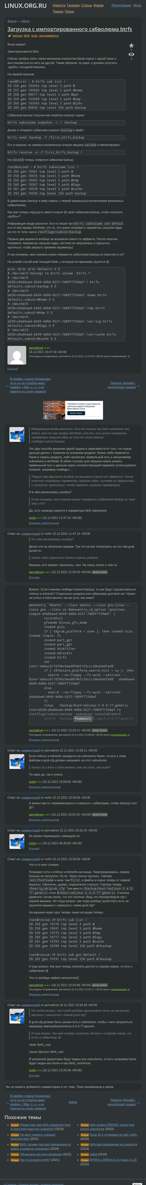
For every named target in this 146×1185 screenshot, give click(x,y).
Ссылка (12, 368)
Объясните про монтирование (41, 1154)
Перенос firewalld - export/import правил (122, 385)
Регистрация (121, 5)
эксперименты (49, 35)
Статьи (86, 5)
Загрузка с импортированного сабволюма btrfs (69, 28)
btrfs (27, 35)
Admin (25, 21)
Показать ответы (39, 787)
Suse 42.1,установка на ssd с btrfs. (114, 1134)
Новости (59, 5)
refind (93, 1154)
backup (17, 35)
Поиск (69, 11)
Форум (98, 5)
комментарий (30, 533)
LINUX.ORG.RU (25, 5)
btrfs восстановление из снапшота (113, 1144)
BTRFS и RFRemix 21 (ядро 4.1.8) (113, 1160)
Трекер (58, 11)
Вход (137, 5)
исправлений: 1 (120, 734)
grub (34, 35)
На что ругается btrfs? (35, 1160)
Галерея (73, 5)
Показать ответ (38, 523)
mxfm (32, 517)
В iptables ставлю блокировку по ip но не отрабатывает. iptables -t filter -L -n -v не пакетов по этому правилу (30, 385)
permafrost (36, 347)
